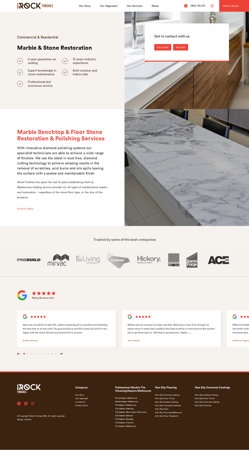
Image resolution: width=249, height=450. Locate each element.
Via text (180, 47)
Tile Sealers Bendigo (124, 419)
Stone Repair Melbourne (126, 398)
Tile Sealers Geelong (124, 408)
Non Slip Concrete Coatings (168, 405)
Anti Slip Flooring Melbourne (168, 412)
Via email (162, 47)
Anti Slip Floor (161, 408)
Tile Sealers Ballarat (124, 415)
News (155, 6)
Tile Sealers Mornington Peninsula (130, 412)
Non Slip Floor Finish (165, 398)
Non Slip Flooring (203, 405)
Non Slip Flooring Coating (167, 394)
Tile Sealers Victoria (124, 422)
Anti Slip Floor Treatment (166, 415)
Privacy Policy (81, 405)
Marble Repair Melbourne (126, 401)
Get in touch (231, 6)
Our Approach (108, 6)
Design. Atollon (24, 419)
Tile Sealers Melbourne (125, 426)
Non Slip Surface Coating (166, 401)
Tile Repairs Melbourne (125, 405)
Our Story (85, 6)
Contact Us (80, 401)
